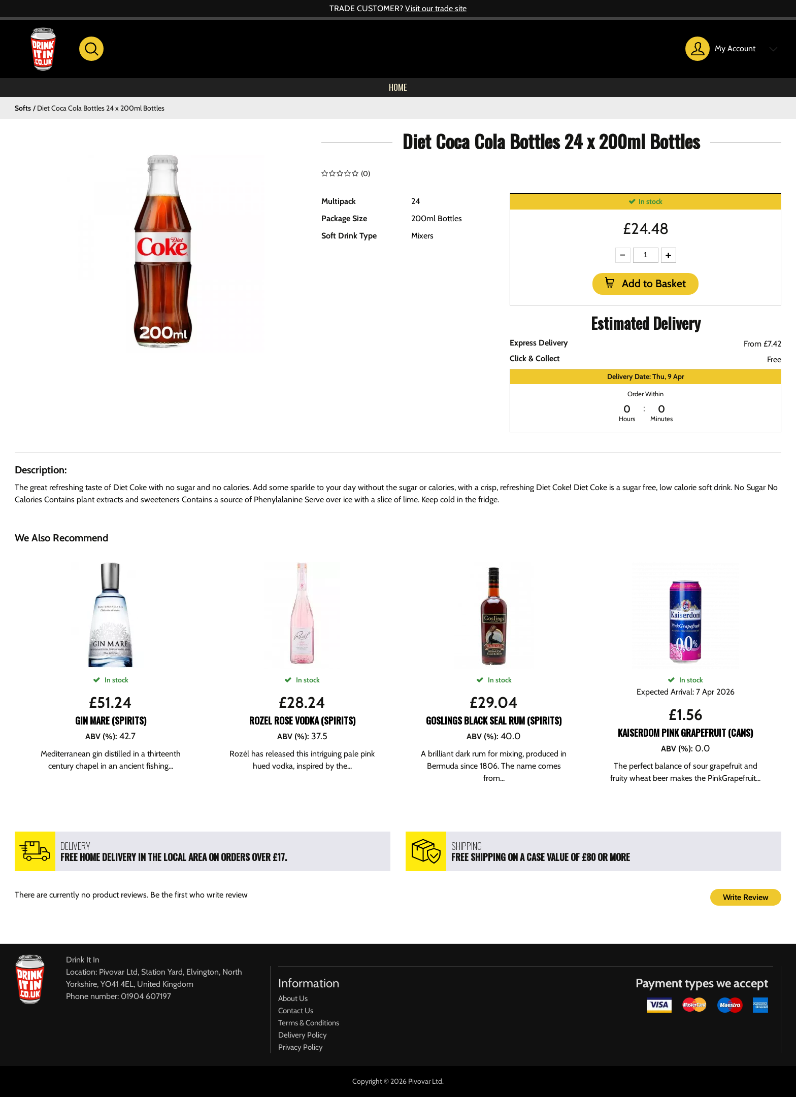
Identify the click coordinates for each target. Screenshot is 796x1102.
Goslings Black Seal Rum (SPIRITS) (493, 725)
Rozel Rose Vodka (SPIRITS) (302, 725)
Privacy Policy (300, 1052)
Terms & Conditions (308, 1027)
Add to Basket (652, 289)
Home (398, 90)
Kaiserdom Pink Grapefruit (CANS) (685, 737)
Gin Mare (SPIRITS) (110, 725)
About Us (293, 1003)
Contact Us (295, 1015)
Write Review (746, 902)
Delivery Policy (302, 1040)
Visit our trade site (436, 8)
